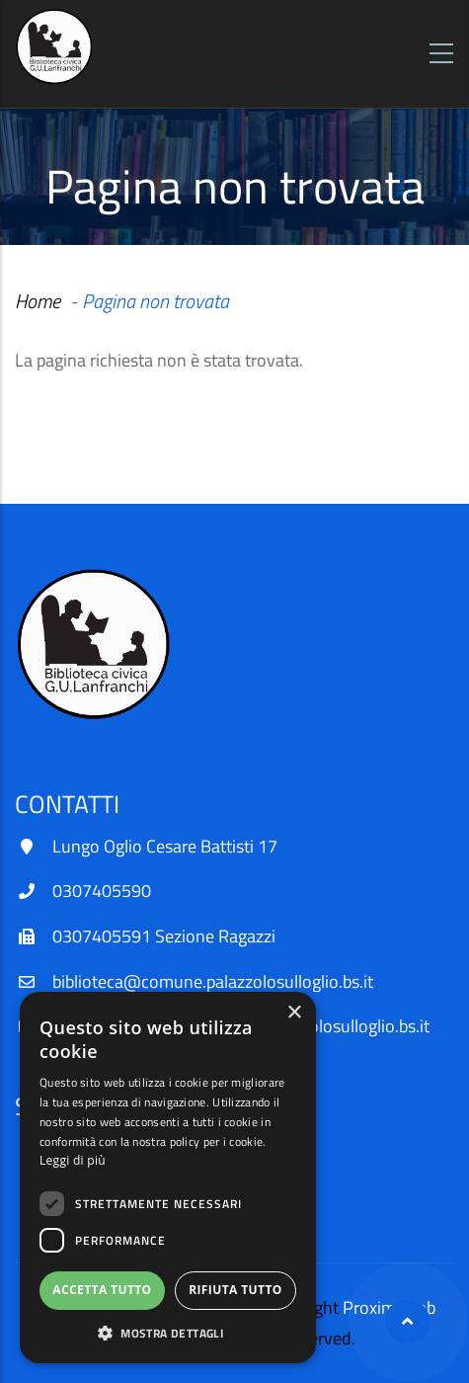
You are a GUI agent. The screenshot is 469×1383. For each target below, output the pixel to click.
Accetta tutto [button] (101, 1289)
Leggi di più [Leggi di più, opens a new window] (72, 1160)
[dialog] (168, 1177)
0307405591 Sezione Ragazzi (163, 936)
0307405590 (101, 890)
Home (37, 300)
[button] (167, 1333)
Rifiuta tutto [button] (235, 1289)
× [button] (293, 1013)
